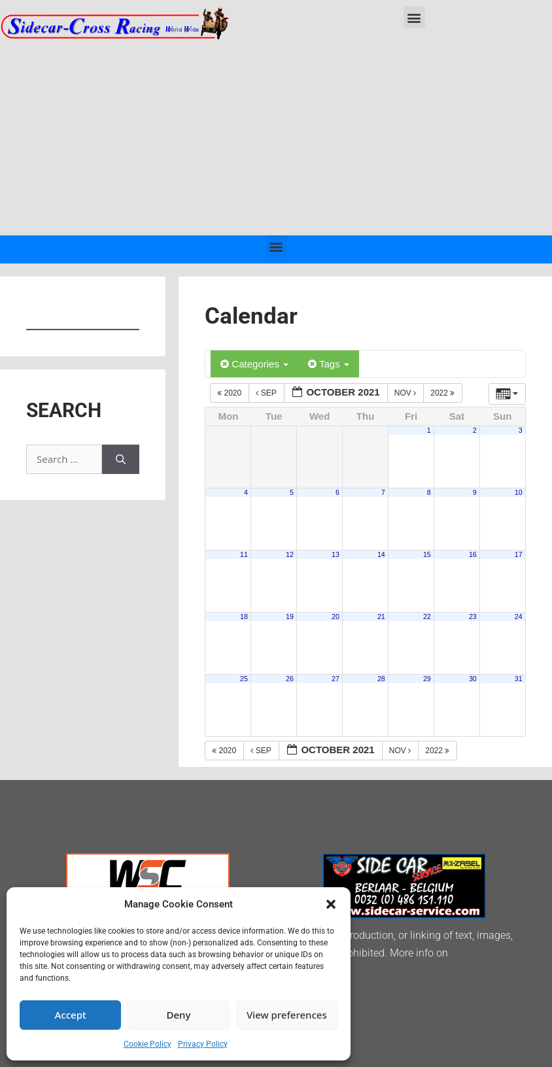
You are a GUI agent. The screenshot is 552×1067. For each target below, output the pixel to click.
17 (519, 554)
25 (244, 679)
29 (427, 679)
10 (519, 492)
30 (473, 679)
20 (335, 616)
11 (244, 554)
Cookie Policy (147, 1044)
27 (335, 679)
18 (244, 616)
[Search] (120, 459)
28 (381, 679)
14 (381, 554)
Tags (328, 363)
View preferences (287, 1014)
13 (335, 554)
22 (427, 616)
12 (290, 554)
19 (290, 616)
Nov (406, 393)
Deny (179, 1014)
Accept (70, 1014)
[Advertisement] (276, 137)
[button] (330, 904)
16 (473, 554)
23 (473, 616)
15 (427, 554)
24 (519, 616)
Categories (254, 363)
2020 (230, 393)
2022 (443, 393)
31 (519, 679)
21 (381, 616)
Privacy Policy (203, 1044)
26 (290, 679)
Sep (267, 393)
